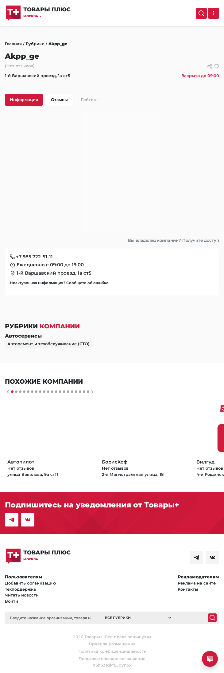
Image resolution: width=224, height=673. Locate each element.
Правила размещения (112, 643)
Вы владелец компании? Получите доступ (173, 240)
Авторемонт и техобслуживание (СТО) (48, 343)
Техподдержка (20, 589)
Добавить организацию (30, 583)
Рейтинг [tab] (89, 99)
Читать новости (22, 595)
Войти (11, 601)
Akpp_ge (57, 43)
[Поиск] (201, 13)
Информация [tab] (24, 99)
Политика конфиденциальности (112, 651)
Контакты (188, 589)
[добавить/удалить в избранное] (216, 66)
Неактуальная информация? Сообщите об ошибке (59, 282)
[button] (47, 16)
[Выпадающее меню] (213, 13)
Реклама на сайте (197, 583)
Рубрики (35, 43)
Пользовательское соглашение (112, 658)
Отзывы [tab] (59, 99)
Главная (13, 43)
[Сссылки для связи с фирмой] (209, 66)
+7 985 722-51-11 (34, 257)
